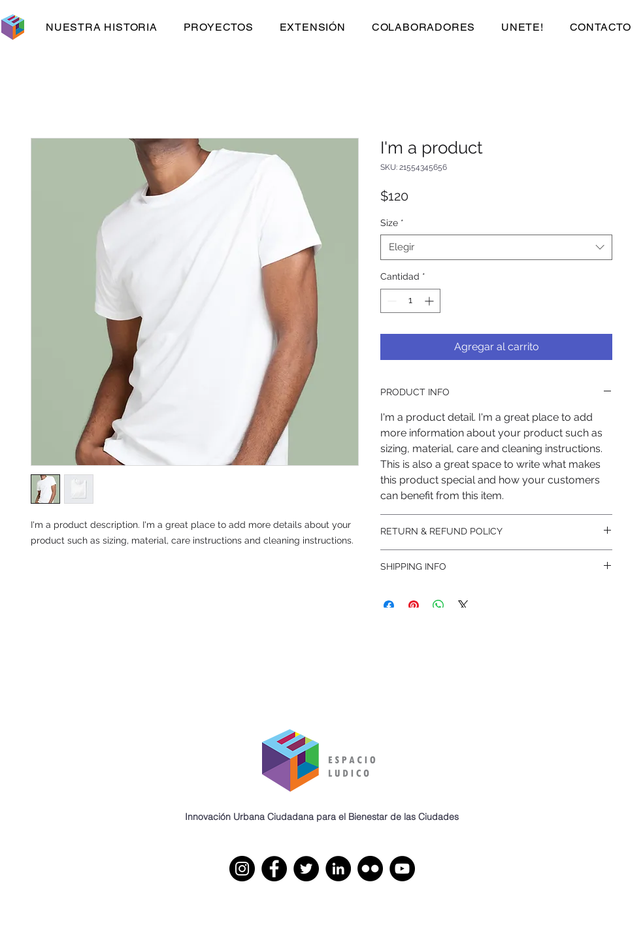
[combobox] (496, 247)
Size (392, 223)
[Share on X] (463, 605)
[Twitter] (306, 868)
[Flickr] (370, 868)
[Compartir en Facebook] (389, 605)
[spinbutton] (410, 300)
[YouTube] (402, 868)
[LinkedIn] (338, 868)
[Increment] (430, 300)
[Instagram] (242, 868)
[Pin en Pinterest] (413, 605)
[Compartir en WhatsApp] (438, 605)
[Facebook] (274, 868)
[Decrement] (390, 300)
